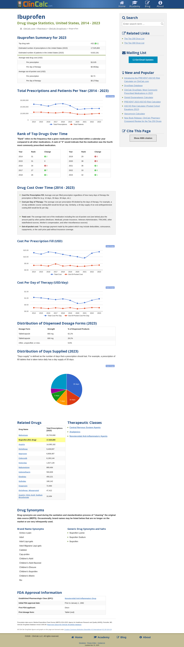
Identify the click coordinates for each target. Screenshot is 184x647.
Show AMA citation (143, 138)
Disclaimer (82, 643)
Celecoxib (23, 458)
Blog (121, 637)
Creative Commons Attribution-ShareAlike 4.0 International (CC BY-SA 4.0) (88, 629)
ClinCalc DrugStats (58, 28)
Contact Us (101, 643)
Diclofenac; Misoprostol (29, 490)
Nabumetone (24, 467)
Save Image (110, 96)
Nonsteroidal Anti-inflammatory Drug (80, 598)
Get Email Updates (143, 60)
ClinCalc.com (29, 28)
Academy (102, 637)
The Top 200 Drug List (134, 39)
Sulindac (22, 481)
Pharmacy (42, 28)
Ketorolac (23, 463)
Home (76, 637)
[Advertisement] (143, 187)
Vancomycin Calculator (134, 114)
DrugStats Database (133, 86)
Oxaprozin (23, 486)
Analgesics (75, 432)
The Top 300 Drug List (134, 43)
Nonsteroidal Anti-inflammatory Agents (88, 436)
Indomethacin (24, 472)
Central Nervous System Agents (85, 427)
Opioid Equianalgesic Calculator (138, 97)
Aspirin (22, 444)
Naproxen (23, 454)
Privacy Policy (91, 643)
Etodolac (22, 477)
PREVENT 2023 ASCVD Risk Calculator (142, 102)
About (145, 637)
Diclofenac (23, 449)
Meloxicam (23, 435)
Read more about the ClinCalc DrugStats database (64, 624)
